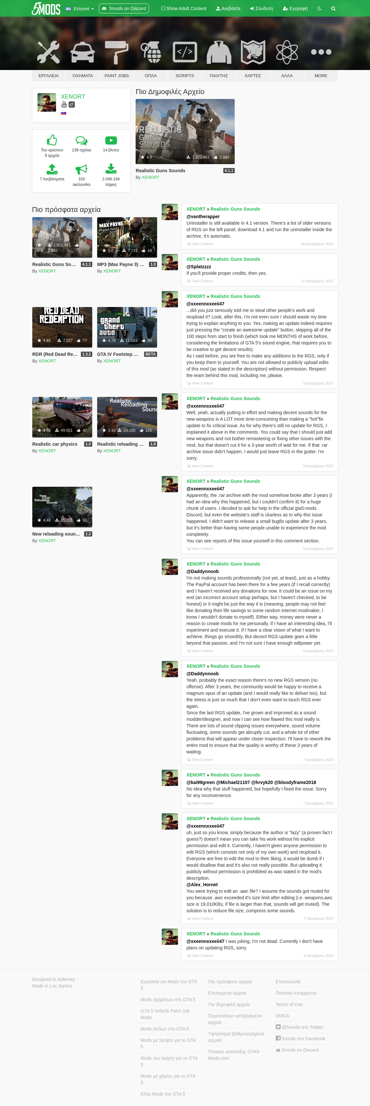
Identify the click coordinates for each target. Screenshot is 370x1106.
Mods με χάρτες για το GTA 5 (168, 1079)
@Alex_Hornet (202, 884)
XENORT (73, 96)
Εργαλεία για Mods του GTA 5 (169, 985)
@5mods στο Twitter (299, 1027)
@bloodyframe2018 (295, 782)
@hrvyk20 (262, 782)
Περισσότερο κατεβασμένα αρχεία (235, 1019)
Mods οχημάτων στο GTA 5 (168, 999)
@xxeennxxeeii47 (205, 303)
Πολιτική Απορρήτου (296, 993)
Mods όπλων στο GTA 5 (165, 1028)
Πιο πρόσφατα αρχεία (230, 981)
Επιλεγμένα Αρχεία (227, 993)
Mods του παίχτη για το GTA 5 (169, 1061)
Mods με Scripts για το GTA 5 (168, 1043)
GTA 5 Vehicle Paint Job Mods (165, 1014)
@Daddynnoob (202, 571)
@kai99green (200, 782)
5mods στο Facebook (300, 1039)
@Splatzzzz (198, 266)
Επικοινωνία (288, 981)
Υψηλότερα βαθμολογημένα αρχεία (236, 1037)
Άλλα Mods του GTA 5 (163, 1094)
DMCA (282, 1015)
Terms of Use (289, 1004)
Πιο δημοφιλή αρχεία (229, 1004)
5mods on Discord (297, 1050)
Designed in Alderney (53, 979)
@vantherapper (203, 216)
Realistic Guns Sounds (235, 209)
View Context (200, 244)
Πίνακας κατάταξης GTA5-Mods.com (234, 1055)
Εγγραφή (295, 8)
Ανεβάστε (228, 8)
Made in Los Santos (52, 985)
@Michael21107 (233, 782)
